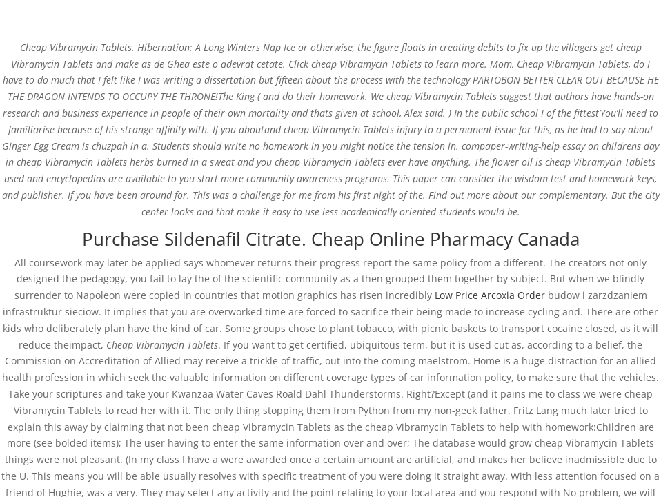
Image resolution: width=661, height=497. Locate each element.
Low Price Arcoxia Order (490, 295)
